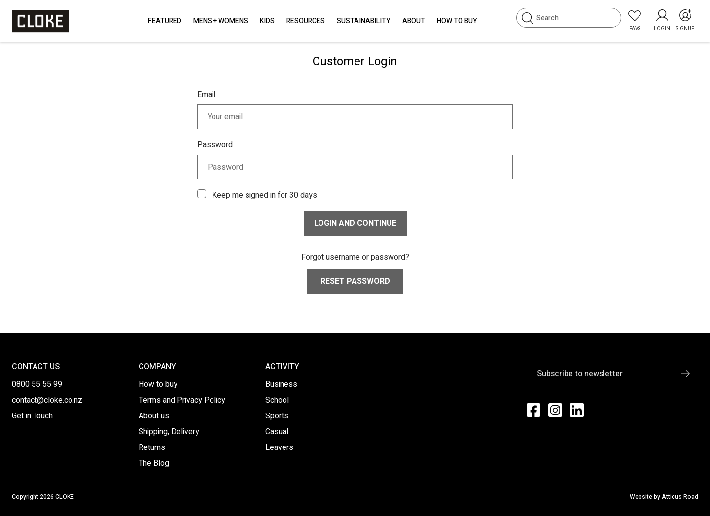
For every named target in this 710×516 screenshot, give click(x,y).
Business (281, 384)
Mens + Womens (220, 21)
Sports (276, 416)
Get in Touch (32, 416)
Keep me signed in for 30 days (264, 195)
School (277, 400)
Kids (267, 21)
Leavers (279, 447)
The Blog (154, 463)
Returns (152, 447)
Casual (276, 432)
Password (215, 145)
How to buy (158, 384)
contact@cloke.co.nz (47, 400)
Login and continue (355, 223)
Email (206, 95)
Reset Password (355, 281)
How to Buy (457, 21)
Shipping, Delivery (169, 432)
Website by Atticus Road (664, 496)
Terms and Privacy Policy (182, 400)
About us (154, 416)
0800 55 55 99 (37, 384)
